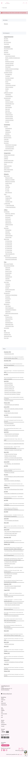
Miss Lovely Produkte (8, 263)
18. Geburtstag (8, 241)
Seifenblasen (8, 132)
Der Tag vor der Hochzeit (9, 425)
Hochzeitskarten (7, 135)
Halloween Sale (7, 334)
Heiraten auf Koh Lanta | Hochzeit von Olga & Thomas (13, 650)
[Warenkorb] (26, 3)
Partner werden (4, 713)
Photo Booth (8, 67)
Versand (2, 726)
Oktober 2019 (7, 544)
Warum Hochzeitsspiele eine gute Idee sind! (13, 459)
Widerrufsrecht (4, 704)
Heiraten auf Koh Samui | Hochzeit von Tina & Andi (13, 639)
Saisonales (6, 228)
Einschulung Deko (9, 215)
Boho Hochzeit (8, 112)
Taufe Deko (7, 196)
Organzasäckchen (8, 165)
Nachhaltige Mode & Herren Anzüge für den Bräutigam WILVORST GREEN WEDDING (13, 548)
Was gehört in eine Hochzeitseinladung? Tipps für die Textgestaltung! (14, 554)
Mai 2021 (6, 474)
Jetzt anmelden (5, 745)
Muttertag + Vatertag (10, 213)
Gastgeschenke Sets (8, 162)
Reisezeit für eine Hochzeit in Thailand (12, 392)
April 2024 (6, 381)
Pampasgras (8, 105)
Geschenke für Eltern (9, 148)
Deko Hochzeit (7, 54)
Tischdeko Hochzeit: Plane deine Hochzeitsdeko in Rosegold (14, 504)
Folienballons (8, 94)
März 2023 (6, 452)
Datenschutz (3, 703)
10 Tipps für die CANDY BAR (10, 561)
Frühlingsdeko (8, 230)
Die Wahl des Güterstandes (10, 535)
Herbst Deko (8, 233)
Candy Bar (6, 139)
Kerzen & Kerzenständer (9, 265)
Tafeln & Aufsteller (9, 87)
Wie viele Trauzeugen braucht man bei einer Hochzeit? (13, 421)
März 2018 (6, 642)
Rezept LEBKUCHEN (8, 596)
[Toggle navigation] (1, 3)
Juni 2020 (6, 500)
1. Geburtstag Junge (9, 205)
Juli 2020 (6, 491)
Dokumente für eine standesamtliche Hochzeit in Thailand (13, 398)
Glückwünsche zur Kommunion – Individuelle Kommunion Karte (13, 497)
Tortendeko (6, 141)
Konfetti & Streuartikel (10, 289)
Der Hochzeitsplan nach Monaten (11, 520)
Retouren (3, 722)
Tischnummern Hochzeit (10, 85)
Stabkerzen (7, 274)
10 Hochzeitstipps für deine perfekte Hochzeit (14, 476)
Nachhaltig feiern (9, 322)
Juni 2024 (6, 374)
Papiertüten (7, 311)
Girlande (7, 287)
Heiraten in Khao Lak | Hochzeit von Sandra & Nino (13, 657)
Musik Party (7, 320)
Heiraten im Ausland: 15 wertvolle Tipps (13, 450)
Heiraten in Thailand (8, 400)
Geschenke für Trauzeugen (11, 144)
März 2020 (6, 522)
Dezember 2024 (7, 352)
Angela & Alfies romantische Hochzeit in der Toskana (13, 484)
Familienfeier (6, 211)
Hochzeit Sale (7, 332)
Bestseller (6, 50)
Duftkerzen (7, 269)
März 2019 (6, 630)
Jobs (2, 717)
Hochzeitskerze (8, 128)
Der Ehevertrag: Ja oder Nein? (10, 533)
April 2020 (6, 518)
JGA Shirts (6, 40)
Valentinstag (8, 220)
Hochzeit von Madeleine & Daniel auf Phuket (13, 662)
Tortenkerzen (8, 280)
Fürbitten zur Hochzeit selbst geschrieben (13, 457)
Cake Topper (8, 306)
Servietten (7, 300)
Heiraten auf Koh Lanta (9, 386)
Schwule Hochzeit (9, 118)
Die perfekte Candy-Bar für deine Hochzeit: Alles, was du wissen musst (13, 619)
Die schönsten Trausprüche (10, 587)
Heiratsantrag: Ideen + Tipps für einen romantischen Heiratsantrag (12, 447)
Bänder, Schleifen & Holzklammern (12, 57)
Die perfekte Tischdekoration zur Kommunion (13, 493)
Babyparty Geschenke (10, 181)
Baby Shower (7, 176)
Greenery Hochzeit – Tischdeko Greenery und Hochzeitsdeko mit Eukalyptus (13, 515)
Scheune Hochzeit (9, 116)
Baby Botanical (8, 192)
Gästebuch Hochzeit (8, 150)
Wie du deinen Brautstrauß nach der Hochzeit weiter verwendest (13, 378)
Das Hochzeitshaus (8, 383)
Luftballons (7, 285)
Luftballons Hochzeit (8, 92)
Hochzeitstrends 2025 (9, 353)
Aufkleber (6, 158)
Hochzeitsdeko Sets (9, 65)
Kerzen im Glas (8, 271)
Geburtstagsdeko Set (9, 253)
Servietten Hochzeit (9, 78)
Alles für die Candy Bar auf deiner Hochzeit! (13, 408)
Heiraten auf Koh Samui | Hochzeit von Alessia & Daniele (14, 668)
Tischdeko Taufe (8, 201)
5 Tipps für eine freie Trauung (10, 454)
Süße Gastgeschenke (8, 169)
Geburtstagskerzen (9, 307)
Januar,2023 (6, 461)
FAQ (2, 715)
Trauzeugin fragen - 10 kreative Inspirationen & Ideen (14, 371)
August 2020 (7, 487)
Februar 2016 (7, 671)
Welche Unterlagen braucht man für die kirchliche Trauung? (12, 470)
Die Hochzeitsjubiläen (9, 423)
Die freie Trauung (8, 575)
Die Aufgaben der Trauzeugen (10, 573)
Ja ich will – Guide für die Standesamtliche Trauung (13, 594)
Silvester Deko (8, 237)
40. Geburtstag (8, 244)
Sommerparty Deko (9, 326)
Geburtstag (6, 239)
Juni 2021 (6, 466)
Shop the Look (7, 255)
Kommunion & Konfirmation (11, 259)
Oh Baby (7, 185)
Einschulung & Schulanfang (11, 257)
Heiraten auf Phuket (8, 384)
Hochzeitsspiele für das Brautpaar (11, 433)
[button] (21, 3)
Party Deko (6, 282)
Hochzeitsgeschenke (9, 146)
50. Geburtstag (8, 246)
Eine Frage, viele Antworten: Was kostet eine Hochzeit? (13, 613)
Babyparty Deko (8, 177)
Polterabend (7, 565)
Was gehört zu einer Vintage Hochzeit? (12, 586)
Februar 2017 (7, 653)
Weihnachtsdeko (8, 235)
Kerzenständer (8, 273)
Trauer (6, 226)
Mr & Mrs (7, 122)
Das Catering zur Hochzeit (10, 622)
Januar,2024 (6, 406)
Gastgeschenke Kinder (8, 160)
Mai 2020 (6, 511)
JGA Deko (6, 38)
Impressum (3, 699)
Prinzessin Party (8, 317)
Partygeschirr (7, 293)
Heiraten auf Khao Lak (9, 388)
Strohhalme (7, 302)
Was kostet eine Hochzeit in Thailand (12, 394)
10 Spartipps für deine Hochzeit (11, 412)
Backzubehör (7, 304)
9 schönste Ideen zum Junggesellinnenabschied (14, 443)
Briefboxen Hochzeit (9, 61)
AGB (2, 701)
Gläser (5, 164)
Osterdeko (7, 231)
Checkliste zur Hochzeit (9, 472)
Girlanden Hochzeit (9, 63)
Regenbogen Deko (9, 324)
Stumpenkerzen (8, 276)
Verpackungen (7, 171)
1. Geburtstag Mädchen (10, 207)
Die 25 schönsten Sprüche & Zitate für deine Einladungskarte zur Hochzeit (13, 581)
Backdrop (7, 133)
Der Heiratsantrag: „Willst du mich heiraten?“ (14, 550)
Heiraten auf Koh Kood (9, 644)
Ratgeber (3, 710)
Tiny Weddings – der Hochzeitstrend (12, 463)
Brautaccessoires (7, 137)
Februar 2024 (7, 402)
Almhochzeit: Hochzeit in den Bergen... (12, 480)
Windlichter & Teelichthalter (11, 295)
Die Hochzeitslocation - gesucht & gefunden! (13, 567)
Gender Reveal (8, 183)
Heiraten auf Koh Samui (9, 390)
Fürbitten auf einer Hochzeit (10, 455)
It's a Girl (7, 188)
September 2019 (7, 584)
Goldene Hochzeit (9, 224)
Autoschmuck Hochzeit (10, 56)
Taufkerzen (7, 199)
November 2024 (7, 360)
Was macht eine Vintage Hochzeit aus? (12, 531)
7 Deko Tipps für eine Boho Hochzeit (12, 604)
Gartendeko (6, 328)
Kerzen (6, 81)
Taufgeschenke (8, 198)
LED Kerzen (7, 267)
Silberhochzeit (8, 222)
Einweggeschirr (8, 74)
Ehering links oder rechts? (9, 563)
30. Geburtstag (8, 242)
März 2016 (6, 664)
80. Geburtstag (8, 252)
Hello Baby (7, 187)
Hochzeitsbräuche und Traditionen (11, 404)
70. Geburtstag (8, 250)
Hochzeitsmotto (7, 98)
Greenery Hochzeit (9, 101)
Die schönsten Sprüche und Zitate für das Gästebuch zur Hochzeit (12, 541)
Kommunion (7, 217)
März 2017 (6, 646)
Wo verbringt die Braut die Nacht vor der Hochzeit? (12, 429)
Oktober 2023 (7, 411)
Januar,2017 (6, 660)
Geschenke (6, 143)
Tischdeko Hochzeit (8, 72)
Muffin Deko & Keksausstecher (11, 313)
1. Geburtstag (7, 203)
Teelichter (7, 278)
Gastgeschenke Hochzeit (9, 154)
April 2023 (6, 432)
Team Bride (6, 44)
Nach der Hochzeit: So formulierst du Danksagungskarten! (11, 608)
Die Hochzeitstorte (8, 628)
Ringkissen (7, 130)
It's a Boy (7, 190)
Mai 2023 (6, 415)
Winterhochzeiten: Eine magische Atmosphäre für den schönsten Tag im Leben (14, 357)
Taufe (5, 194)
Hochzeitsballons (9, 96)
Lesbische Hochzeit (9, 120)
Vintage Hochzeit (9, 114)
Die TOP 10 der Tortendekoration (11, 615)
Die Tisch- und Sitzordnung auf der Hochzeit (13, 489)
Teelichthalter (8, 79)
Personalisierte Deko (8, 48)
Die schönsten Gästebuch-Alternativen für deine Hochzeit (13, 626)
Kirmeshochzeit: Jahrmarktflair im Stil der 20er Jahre (13, 526)
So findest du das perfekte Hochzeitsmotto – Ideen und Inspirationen (13, 364)
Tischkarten (7, 83)
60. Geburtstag (8, 248)
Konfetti (7, 89)
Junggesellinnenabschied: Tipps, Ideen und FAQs (13, 439)
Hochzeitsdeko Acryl (9, 103)
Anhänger (6, 156)
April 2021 (6, 478)
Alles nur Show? (7, 577)
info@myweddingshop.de (7, 693)
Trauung (6, 126)
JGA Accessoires (7, 42)
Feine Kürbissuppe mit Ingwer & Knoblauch (13, 602)
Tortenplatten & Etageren (10, 309)
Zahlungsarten (3, 724)
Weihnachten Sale (8, 336)
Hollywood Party (9, 318)
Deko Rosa (7, 111)
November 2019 (7, 537)
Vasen (6, 90)
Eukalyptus (7, 100)
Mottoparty (6, 315)
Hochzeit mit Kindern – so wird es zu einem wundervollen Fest (13, 600)
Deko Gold (7, 109)
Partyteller (7, 296)
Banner (6, 59)
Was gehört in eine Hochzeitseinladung (12, 417)
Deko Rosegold (8, 107)
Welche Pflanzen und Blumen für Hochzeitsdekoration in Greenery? (11, 509)
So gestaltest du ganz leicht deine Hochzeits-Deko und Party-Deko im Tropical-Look (13, 634)
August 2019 (7, 590)
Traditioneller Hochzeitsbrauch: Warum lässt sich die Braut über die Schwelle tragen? (13, 559)
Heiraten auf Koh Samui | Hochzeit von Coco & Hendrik (13, 675)
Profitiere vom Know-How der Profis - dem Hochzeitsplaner (13, 571)
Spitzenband (6, 167)
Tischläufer (7, 76)
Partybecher (8, 298)
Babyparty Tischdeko (10, 179)
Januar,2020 (6, 529)
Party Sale (6, 338)
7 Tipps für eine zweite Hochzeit (11, 435)
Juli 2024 (6, 367)
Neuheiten (6, 52)
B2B (2, 712)
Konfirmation (8, 219)
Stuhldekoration (8, 70)
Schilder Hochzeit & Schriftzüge (12, 68)
